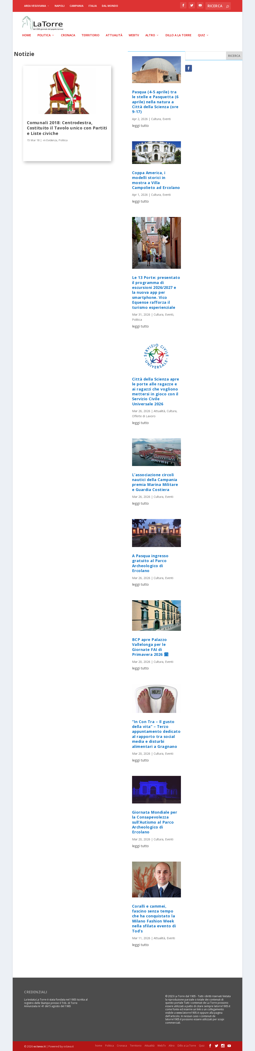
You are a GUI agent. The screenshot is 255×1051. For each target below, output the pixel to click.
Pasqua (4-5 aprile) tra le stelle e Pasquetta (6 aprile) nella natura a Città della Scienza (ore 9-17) (155, 101)
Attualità (114, 35)
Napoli (60, 6)
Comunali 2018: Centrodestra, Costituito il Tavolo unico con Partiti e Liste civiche (67, 127)
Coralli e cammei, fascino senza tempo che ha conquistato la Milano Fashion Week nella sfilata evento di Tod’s (154, 918)
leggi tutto (140, 125)
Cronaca (68, 35)
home (26, 35)
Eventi (167, 118)
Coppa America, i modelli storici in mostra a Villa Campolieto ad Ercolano (156, 180)
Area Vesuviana (35, 6)
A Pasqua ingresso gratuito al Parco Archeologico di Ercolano (150, 563)
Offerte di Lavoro (144, 416)
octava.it (39, 1046)
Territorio (90, 35)
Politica (44, 35)
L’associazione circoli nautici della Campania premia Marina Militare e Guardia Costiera (155, 481)
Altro (150, 35)
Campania (76, 6)
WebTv (134, 35)
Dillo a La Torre (178, 35)
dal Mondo (110, 6)
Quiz (201, 35)
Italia (92, 6)
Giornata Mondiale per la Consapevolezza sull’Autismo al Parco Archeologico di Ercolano (154, 821)
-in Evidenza (50, 139)
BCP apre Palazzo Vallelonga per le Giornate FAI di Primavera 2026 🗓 (150, 646)
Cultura (156, 118)
